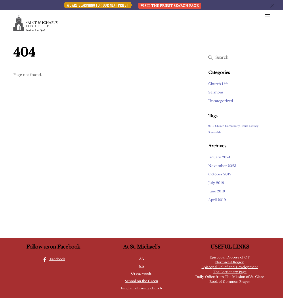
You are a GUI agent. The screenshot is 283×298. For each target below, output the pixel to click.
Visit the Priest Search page (170, 6)
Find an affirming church (141, 288)
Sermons (216, 92)
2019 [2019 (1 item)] (211, 126)
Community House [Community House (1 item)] (236, 126)
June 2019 (216, 191)
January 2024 (219, 157)
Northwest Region (229, 262)
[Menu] (267, 16)
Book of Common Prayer (229, 282)
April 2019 (217, 200)
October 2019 (219, 174)
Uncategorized (220, 101)
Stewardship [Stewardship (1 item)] (215, 132)
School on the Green (141, 281)
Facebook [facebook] (52, 259)
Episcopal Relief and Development (229, 267)
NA (141, 266)
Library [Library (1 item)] (253, 126)
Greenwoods (141, 273)
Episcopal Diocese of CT (230, 257)
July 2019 (216, 183)
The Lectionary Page (230, 272)
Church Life (218, 84)
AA (141, 259)
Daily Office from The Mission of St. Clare (229, 277)
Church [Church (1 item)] (219, 126)
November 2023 (222, 166)
